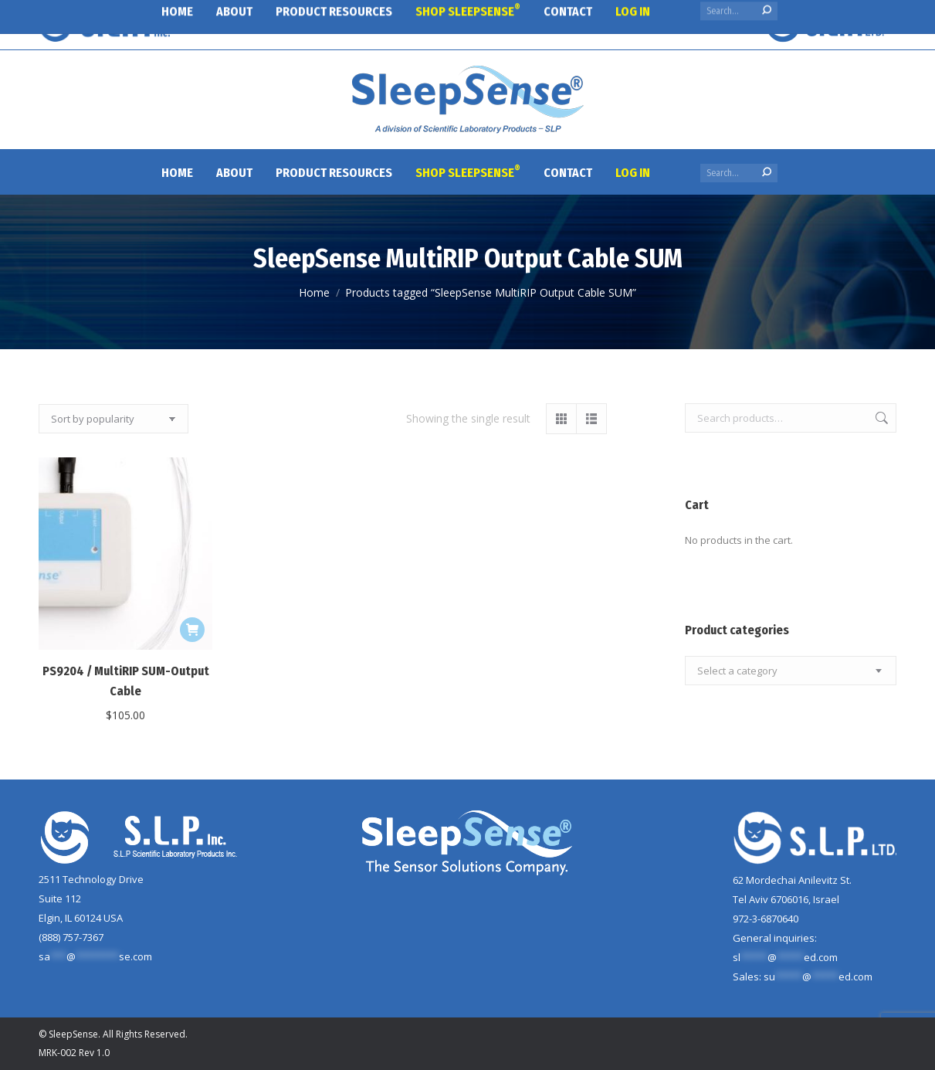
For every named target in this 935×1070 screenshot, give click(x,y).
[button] (192, 629)
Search (880, 418)
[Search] (738, 173)
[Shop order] (113, 418)
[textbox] (737, 671)
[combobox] (790, 670)
